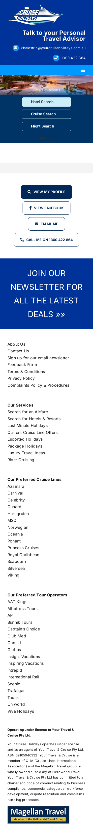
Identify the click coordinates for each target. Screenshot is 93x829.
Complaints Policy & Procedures (38, 385)
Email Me (49, 224)
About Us (16, 344)
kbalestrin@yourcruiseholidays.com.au (53, 48)
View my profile (49, 192)
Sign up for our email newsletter (38, 357)
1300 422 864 (73, 58)
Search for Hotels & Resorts (34, 418)
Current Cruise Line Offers (32, 432)
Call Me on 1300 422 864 (49, 240)
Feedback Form (22, 364)
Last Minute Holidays (27, 425)
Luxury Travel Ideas (26, 452)
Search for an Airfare (27, 411)
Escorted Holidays (25, 439)
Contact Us (18, 350)
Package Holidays (24, 446)
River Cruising (20, 459)
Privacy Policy (21, 378)
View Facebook (49, 208)
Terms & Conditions (26, 371)
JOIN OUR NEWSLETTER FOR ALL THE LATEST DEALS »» (46, 293)
